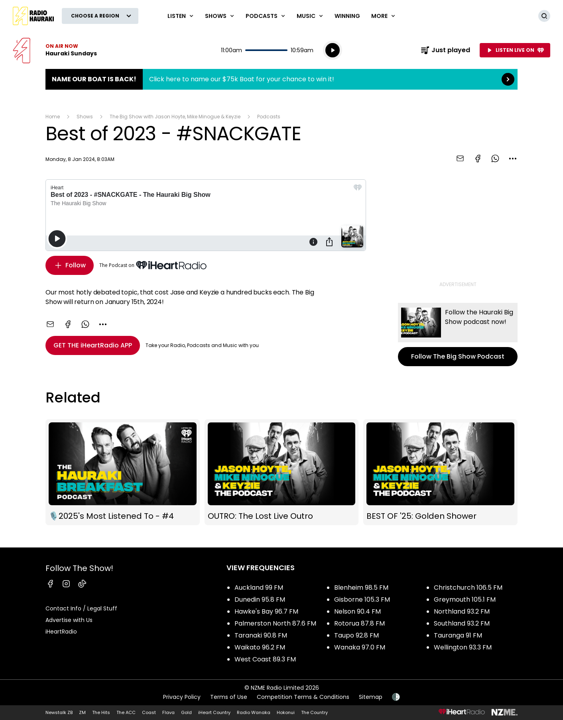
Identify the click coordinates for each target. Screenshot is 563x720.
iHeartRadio (61, 632)
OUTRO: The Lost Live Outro (282, 472)
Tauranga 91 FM (458, 635)
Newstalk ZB (59, 712)
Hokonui (286, 712)
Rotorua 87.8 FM (359, 623)
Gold (186, 712)
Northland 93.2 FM (462, 611)
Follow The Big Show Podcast (458, 334)
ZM (82, 712)
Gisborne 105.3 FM (362, 599)
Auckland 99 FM (258, 587)
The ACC (126, 712)
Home (52, 116)
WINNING (347, 16)
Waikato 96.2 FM (259, 647)
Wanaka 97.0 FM (359, 647)
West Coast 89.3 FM (265, 659)
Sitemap (370, 697)
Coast (149, 712)
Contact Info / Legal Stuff (81, 608)
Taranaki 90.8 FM (260, 635)
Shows (85, 116)
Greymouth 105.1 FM (465, 599)
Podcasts (268, 116)
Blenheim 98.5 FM (361, 587)
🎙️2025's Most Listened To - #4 (122, 472)
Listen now (55, 50)
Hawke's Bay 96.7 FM (266, 611)
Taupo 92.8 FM (356, 635)
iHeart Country (214, 712)
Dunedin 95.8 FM (259, 599)
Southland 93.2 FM (462, 623)
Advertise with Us (69, 620)
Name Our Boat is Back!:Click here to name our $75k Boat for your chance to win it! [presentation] (281, 79)
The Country (314, 712)
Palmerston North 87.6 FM (275, 623)
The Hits (101, 712)
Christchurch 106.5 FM (468, 587)
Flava (168, 712)
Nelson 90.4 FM (357, 611)
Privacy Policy (182, 697)
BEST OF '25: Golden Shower (440, 472)
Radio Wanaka (253, 712)
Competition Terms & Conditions (303, 697)
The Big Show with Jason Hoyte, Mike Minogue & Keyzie (175, 116)
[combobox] (513, 158)
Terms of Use (228, 697)
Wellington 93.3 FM (463, 647)
